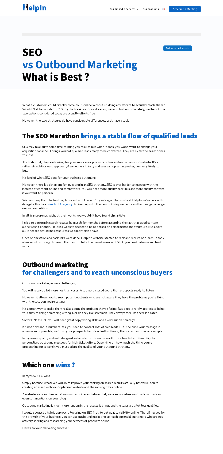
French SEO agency (59, 204)
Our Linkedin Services (122, 9)
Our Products (151, 9)
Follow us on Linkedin (177, 48)
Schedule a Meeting (185, 9)
